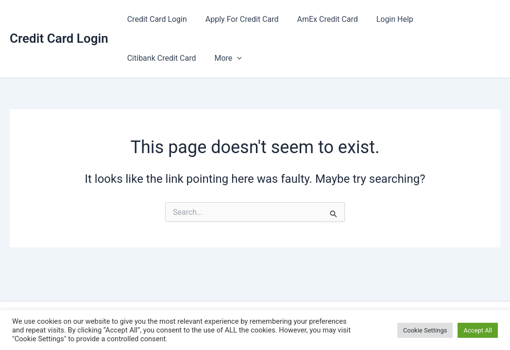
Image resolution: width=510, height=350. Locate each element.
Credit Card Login (59, 38)
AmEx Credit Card (320, 19)
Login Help (384, 19)
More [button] (139, 58)
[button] (148, 58)
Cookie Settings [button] (425, 330)
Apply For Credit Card (237, 19)
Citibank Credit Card (453, 19)
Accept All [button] (477, 330)
